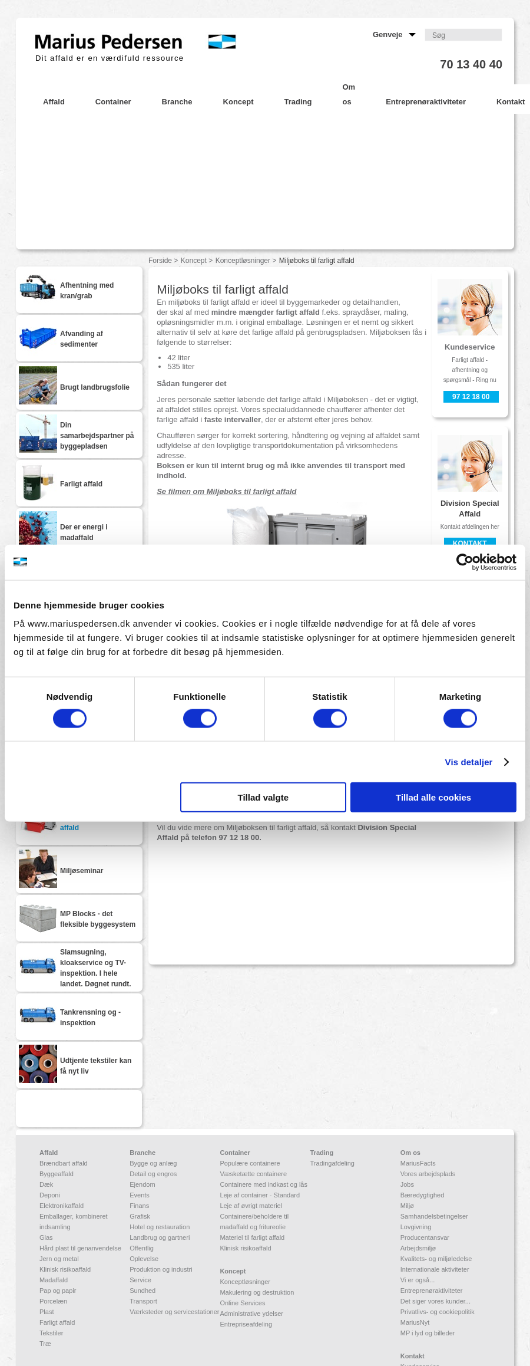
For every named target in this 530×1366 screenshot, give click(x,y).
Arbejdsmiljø (418, 1248)
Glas (46, 1237)
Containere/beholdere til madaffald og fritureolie (254, 1221)
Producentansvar (424, 1237)
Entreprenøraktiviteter (431, 1290)
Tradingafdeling (332, 1163)
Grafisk (140, 1216)
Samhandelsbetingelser (434, 1216)
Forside (160, 260)
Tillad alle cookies (433, 797)
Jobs (407, 1184)
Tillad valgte (263, 797)
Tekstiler (51, 1333)
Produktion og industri (161, 1269)
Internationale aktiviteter (434, 1269)
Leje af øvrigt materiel (251, 1205)
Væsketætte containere (253, 1173)
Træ (45, 1343)
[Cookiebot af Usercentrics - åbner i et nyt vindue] (464, 562)
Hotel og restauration (160, 1226)
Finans (139, 1205)
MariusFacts (418, 1163)
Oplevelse (144, 1258)
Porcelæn (53, 1301)
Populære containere (250, 1163)
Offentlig (142, 1248)
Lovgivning (416, 1226)
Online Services (242, 1302)
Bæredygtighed (422, 1195)
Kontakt (470, 543)
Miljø (407, 1205)
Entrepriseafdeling (246, 1324)
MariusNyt (415, 1322)
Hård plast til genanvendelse (80, 1248)
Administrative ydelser (251, 1313)
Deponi (49, 1195)
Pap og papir (57, 1290)
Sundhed (142, 1290)
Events (140, 1195)
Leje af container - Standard (260, 1195)
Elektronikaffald (61, 1205)
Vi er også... (417, 1279)
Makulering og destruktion (257, 1292)
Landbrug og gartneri (160, 1237)
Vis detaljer (469, 761)
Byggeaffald (56, 1173)
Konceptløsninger (243, 260)
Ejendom (142, 1184)
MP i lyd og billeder (427, 1333)
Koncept (194, 260)
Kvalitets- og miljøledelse (436, 1258)
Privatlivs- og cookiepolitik (437, 1311)
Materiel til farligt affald (252, 1237)
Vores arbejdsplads (428, 1173)
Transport (143, 1301)
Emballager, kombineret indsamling (73, 1221)
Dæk (46, 1184)
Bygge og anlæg (153, 1163)
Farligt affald (57, 1322)
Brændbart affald (63, 1163)
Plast (46, 1311)
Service (140, 1279)
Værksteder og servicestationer (174, 1311)
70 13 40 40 (471, 64)
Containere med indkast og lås (263, 1184)
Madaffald (53, 1279)
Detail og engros (153, 1173)
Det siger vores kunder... (435, 1301)
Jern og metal (59, 1258)
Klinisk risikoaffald (65, 1269)
